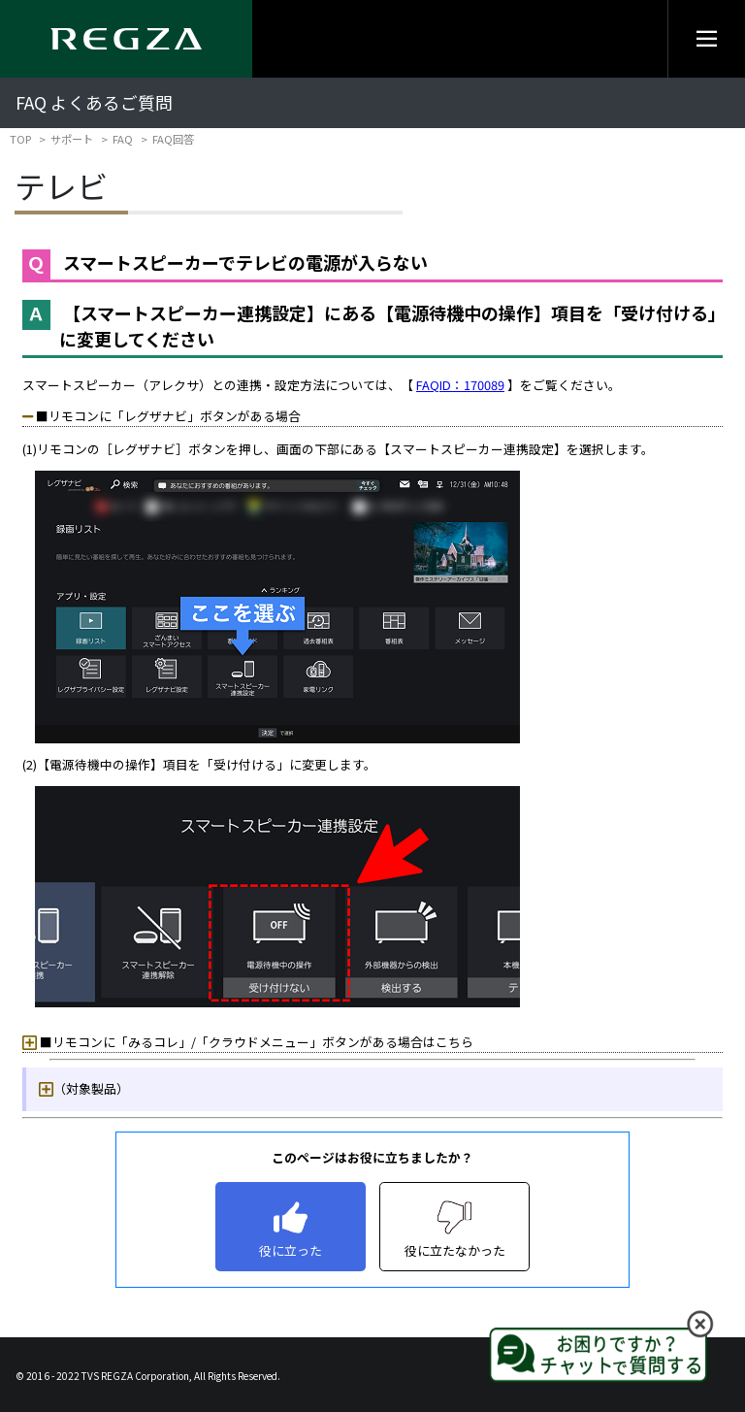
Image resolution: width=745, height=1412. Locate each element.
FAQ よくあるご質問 (94, 102)
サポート (71, 139)
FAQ (123, 139)
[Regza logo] (126, 39)
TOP (20, 139)
